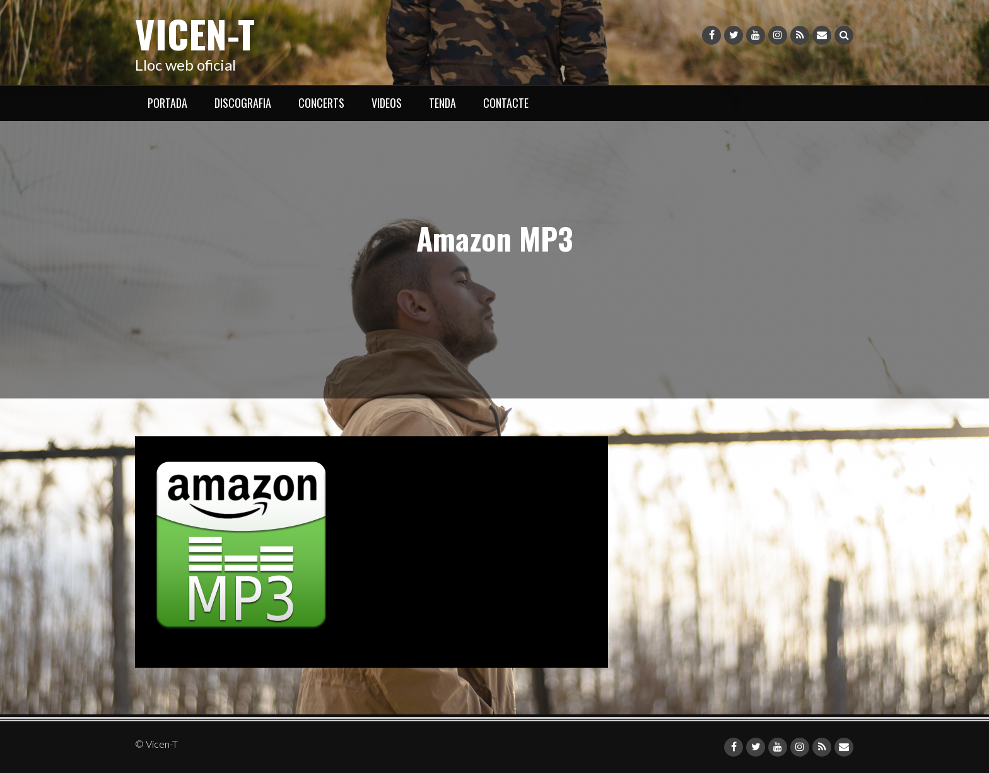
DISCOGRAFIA (242, 103)
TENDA (442, 103)
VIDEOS (387, 103)
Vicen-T (195, 33)
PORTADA (167, 103)
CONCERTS (321, 103)
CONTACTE (506, 103)
